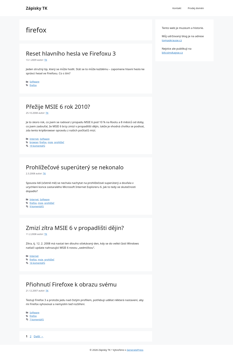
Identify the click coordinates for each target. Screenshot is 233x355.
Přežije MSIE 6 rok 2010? (58, 106)
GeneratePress (135, 349)
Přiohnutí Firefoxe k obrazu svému (71, 284)
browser (34, 142)
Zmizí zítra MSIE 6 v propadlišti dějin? (75, 228)
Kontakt (176, 8)
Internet (34, 138)
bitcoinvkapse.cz (172, 52)
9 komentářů (37, 206)
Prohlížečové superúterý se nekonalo (75, 167)
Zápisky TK (36, 8)
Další (38, 336)
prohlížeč (59, 142)
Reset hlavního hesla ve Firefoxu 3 (71, 53)
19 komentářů (37, 145)
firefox (33, 85)
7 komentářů (37, 319)
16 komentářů (37, 263)
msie (50, 142)
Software (34, 81)
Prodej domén (196, 8)
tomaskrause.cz (172, 40)
